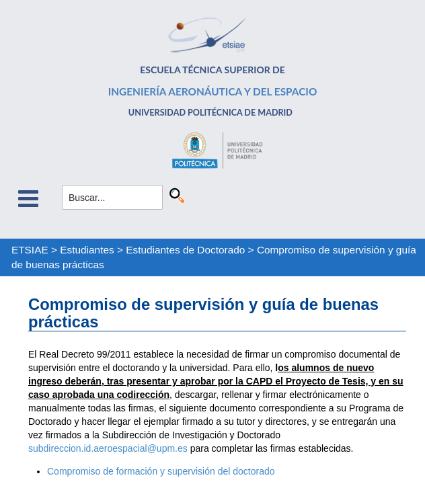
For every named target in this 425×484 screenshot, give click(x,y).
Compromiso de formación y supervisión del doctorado (161, 471)
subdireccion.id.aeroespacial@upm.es (108, 448)
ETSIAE (29, 249)
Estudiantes (87, 249)
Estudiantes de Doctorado (185, 249)
